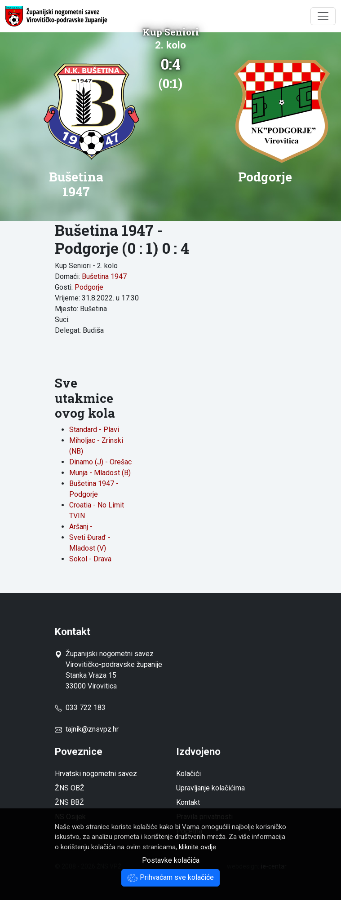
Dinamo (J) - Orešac (100, 462)
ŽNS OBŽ (69, 788)
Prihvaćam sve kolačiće (170, 877)
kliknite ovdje (197, 847)
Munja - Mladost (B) (100, 472)
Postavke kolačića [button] (170, 860)
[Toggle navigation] (323, 16)
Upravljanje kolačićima (210, 788)
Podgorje (89, 287)
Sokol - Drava (90, 559)
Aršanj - (81, 526)
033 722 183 (80, 707)
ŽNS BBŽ (69, 802)
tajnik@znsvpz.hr (92, 729)
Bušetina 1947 (104, 276)
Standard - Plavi (94, 429)
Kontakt (188, 802)
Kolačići (188, 773)
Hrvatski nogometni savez (96, 773)
